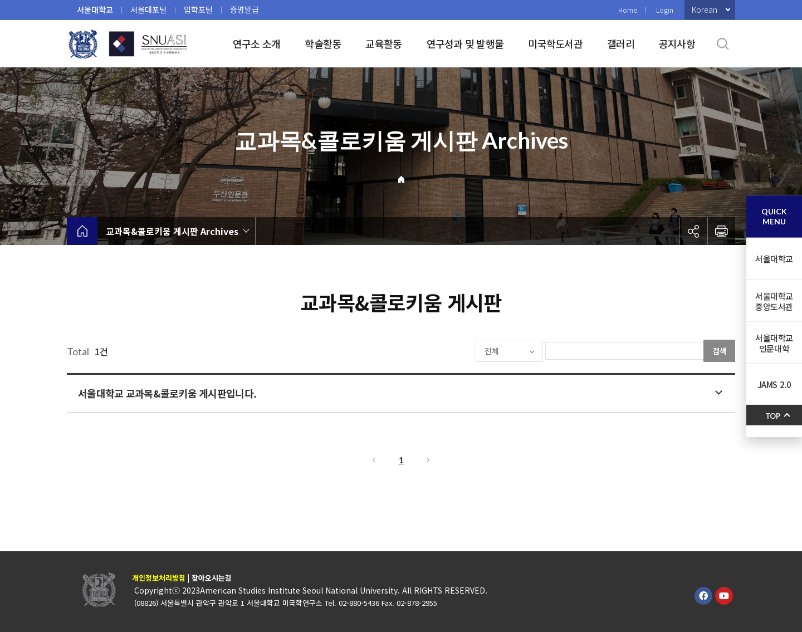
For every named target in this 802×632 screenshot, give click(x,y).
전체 (460, 350)
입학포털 (198, 9)
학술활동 (323, 43)
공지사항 (677, 43)
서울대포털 (148, 9)
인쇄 (721, 231)
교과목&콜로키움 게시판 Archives (172, 231)
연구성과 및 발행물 (465, 43)
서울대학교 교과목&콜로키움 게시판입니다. (167, 393)
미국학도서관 (555, 43)
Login (664, 9)
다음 (428, 460)
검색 (719, 350)
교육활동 (383, 43)
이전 (373, 460)
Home (627, 9)
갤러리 (620, 43)
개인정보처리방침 (158, 577)
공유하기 (693, 231)
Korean (704, 9)
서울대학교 (95, 9)
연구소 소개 (257, 43)
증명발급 (244, 9)
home (82, 231)
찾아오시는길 (212, 577)
